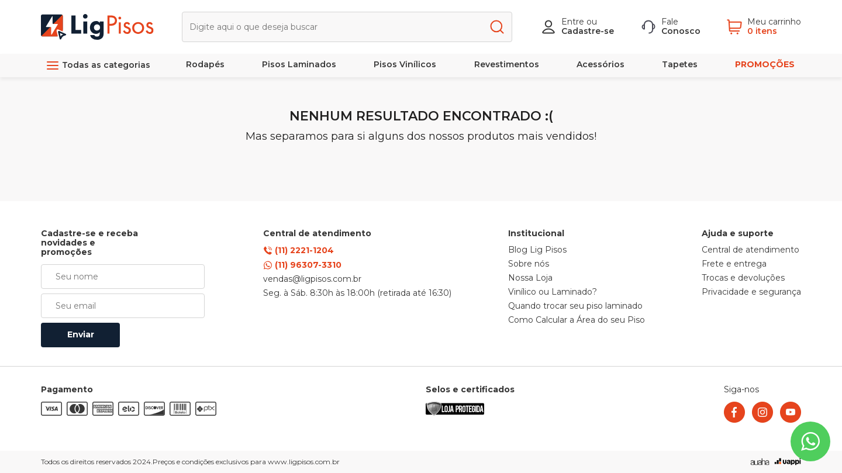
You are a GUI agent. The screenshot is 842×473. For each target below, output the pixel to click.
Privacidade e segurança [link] (751, 292)
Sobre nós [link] (528, 264)
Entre (572, 21)
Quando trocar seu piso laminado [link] (575, 306)
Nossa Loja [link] (530, 278)
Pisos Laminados (299, 64)
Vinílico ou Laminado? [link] (552, 292)
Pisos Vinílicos (405, 64)
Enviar (80, 334)
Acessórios (600, 64)
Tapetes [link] (680, 64)
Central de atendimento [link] (750, 250)
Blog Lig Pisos (537, 250)
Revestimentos (506, 64)
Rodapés (205, 64)
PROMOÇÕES (765, 64)
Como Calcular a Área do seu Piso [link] (576, 320)
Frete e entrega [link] (734, 264)
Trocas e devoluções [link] (743, 278)
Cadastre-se (587, 31)
